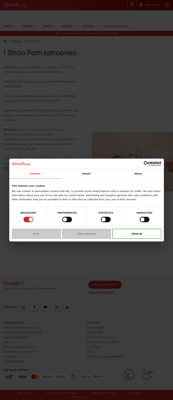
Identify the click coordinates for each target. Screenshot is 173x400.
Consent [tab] (35, 173)
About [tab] (138, 173)
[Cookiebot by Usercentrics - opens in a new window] (146, 163)
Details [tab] (86, 173)
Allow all (137, 233)
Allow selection (86, 233)
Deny (36, 233)
